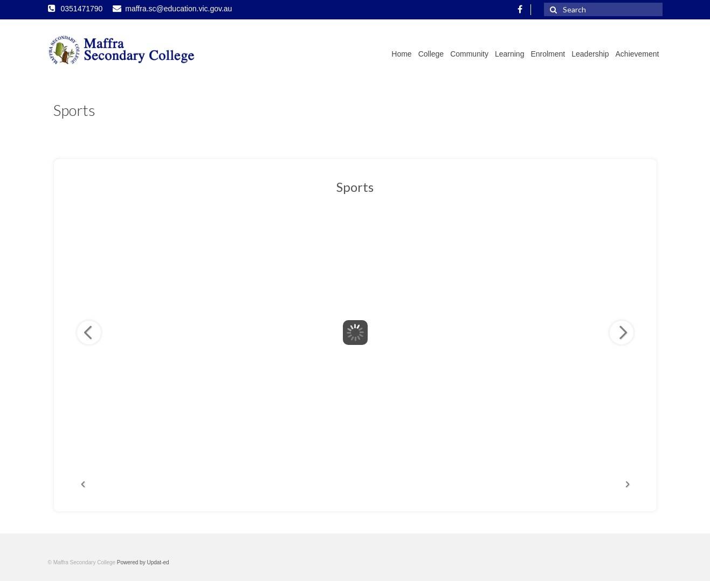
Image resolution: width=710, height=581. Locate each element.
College (431, 54)
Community (469, 54)
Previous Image (89, 332)
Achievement (637, 54)
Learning (510, 54)
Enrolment (547, 54)
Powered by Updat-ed (143, 562)
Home (401, 54)
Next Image (621, 332)
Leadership (590, 54)
